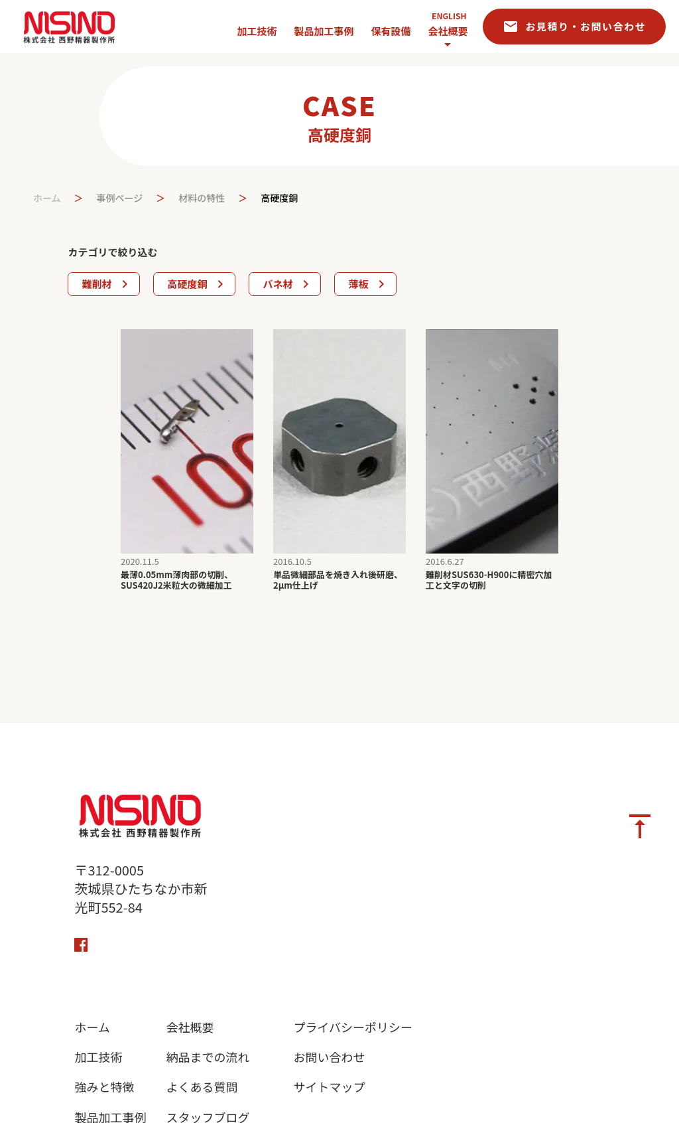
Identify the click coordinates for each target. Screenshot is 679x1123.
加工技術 (98, 1057)
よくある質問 (201, 1087)
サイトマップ (329, 1087)
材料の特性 (201, 198)
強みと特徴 (104, 1087)
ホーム (47, 198)
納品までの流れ (207, 1057)
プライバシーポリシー (352, 1027)
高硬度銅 (279, 198)
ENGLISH (449, 16)
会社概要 (447, 31)
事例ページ (120, 198)
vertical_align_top (640, 826)
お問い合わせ (329, 1057)
